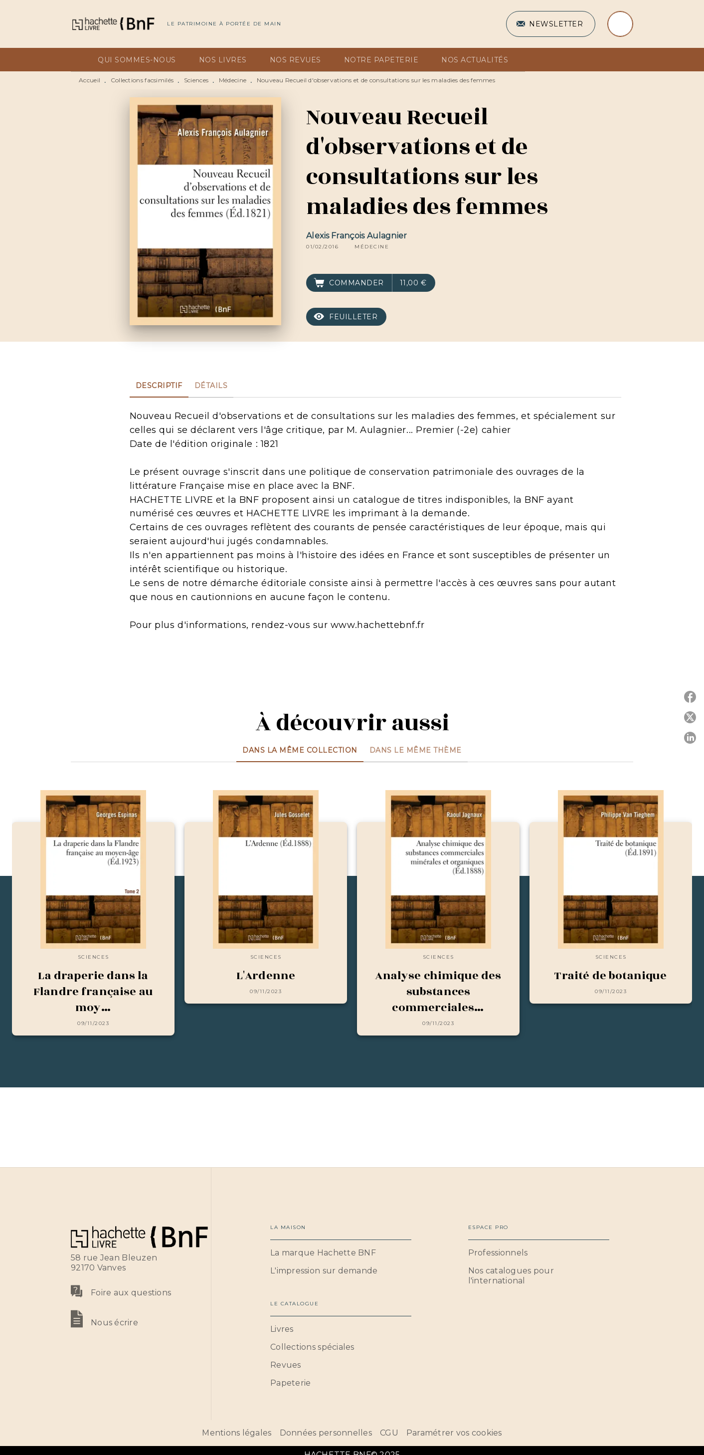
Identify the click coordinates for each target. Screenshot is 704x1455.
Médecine (232, 80)
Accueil (89, 80)
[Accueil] (113, 23)
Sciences (196, 80)
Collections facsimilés (142, 80)
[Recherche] (620, 23)
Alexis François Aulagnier (356, 235)
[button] (550, 24)
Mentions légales (236, 1433)
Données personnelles (326, 1433)
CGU (389, 1433)
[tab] (81, 60)
